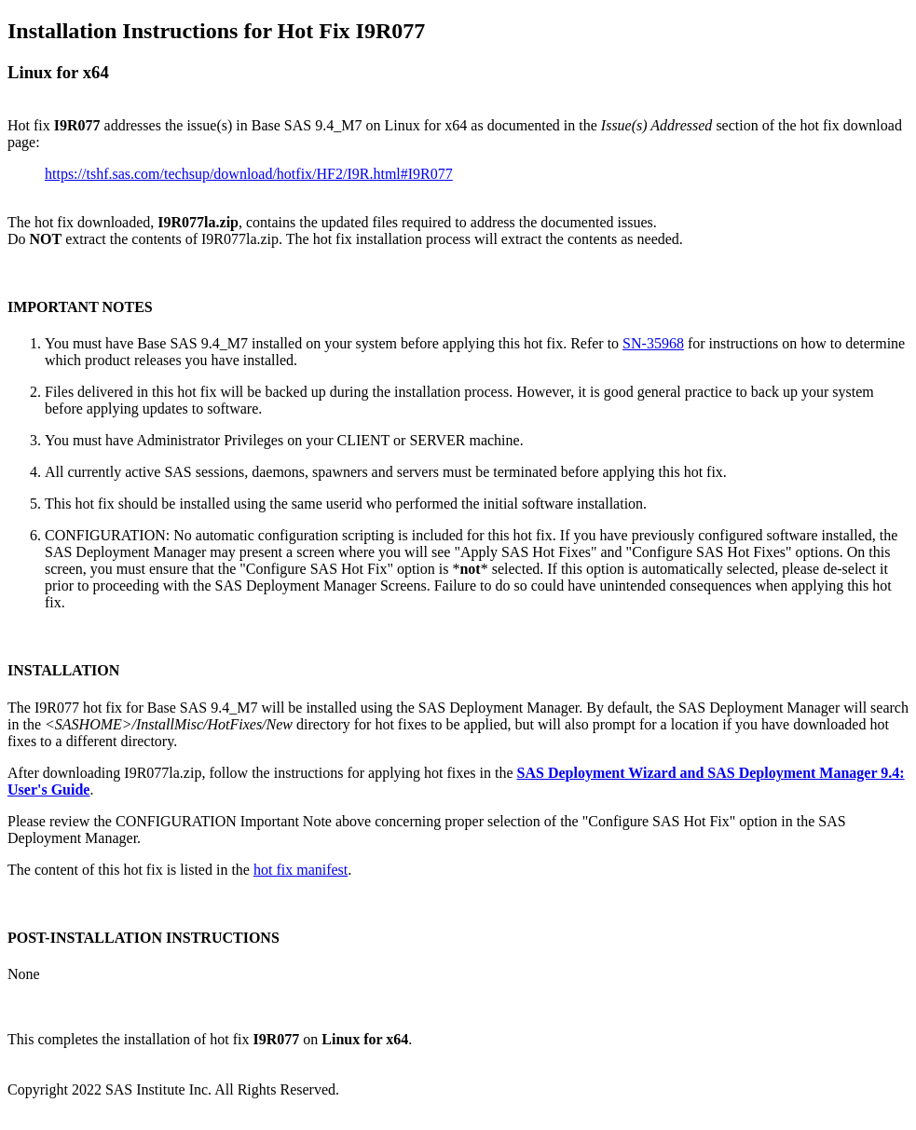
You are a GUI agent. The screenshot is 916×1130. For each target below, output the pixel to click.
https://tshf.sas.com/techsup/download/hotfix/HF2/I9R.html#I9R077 (249, 174)
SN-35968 (653, 343)
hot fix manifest (300, 870)
